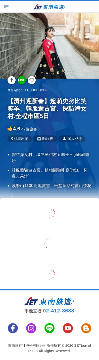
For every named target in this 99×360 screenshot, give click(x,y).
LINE (21, 80)
